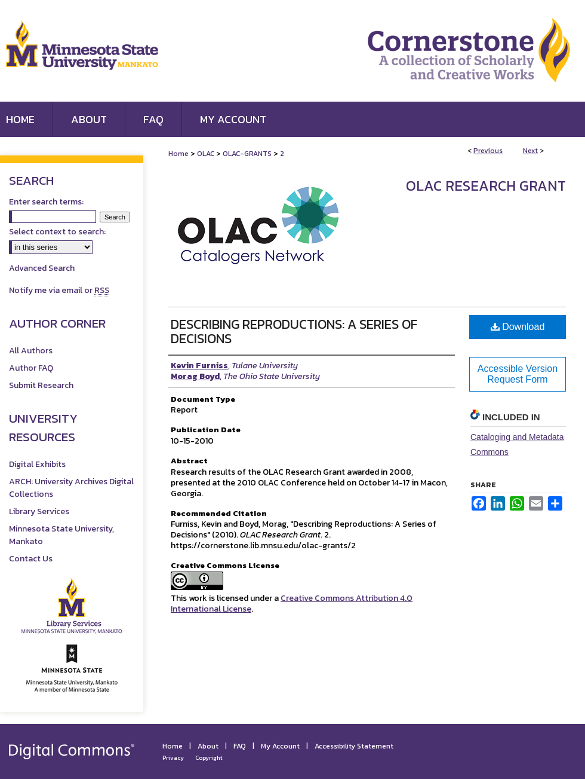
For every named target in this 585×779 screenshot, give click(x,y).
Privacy (173, 757)
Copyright (209, 757)
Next (530, 150)
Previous (488, 150)
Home (178, 153)
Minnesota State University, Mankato (61, 535)
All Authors (31, 350)
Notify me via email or (59, 290)
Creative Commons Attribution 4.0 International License (291, 603)
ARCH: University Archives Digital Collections (71, 487)
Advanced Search (42, 268)
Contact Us (31, 558)
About (208, 746)
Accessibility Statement (354, 746)
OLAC (205, 153)
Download (518, 327)
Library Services (39, 511)
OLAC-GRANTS (247, 153)
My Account (280, 746)
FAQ (239, 746)
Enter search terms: (46, 201)
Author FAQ (31, 368)
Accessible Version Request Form (518, 373)
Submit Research (41, 385)
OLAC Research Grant (486, 185)
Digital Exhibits (37, 464)
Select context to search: (57, 231)
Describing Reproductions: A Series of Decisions (294, 331)
